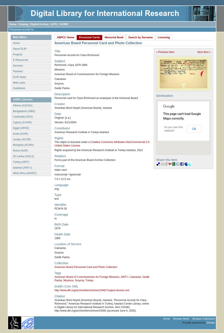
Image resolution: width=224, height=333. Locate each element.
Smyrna (79, 280)
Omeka (210, 322)
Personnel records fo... (22, 29)
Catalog (23, 24)
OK (194, 129)
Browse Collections (203, 318)
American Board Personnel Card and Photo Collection (85, 267)
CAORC (64, 24)
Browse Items (181, 318)
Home (12, 24)
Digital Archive (39, 24)
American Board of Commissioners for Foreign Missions (86, 276)
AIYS (54, 24)
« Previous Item (165, 52)
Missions (68, 280)
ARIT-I (124, 276)
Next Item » (204, 52)
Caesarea (135, 276)
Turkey (89, 280)
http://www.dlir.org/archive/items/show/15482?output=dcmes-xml (91, 290)
